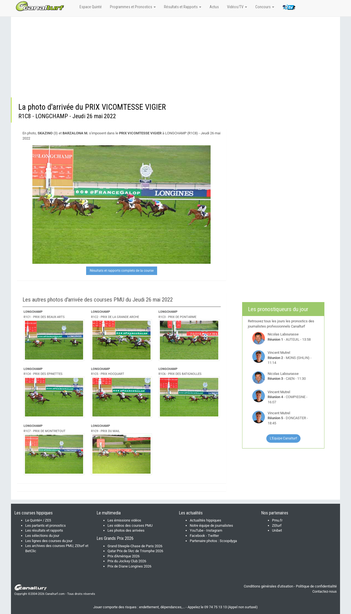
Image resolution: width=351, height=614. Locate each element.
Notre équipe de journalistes (211, 525)
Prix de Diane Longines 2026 (129, 566)
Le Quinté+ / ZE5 (38, 520)
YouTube (196, 530)
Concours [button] (264, 7)
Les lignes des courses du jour (48, 541)
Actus (214, 7)
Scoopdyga (228, 541)
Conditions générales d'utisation (268, 586)
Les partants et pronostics (45, 525)
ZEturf (277, 525)
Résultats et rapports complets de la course (122, 271)
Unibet (277, 530)
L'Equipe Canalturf (283, 438)
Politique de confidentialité (316, 586)
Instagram (214, 530)
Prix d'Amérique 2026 (123, 556)
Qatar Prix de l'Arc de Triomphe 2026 (135, 551)
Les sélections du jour (42, 536)
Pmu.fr (277, 520)
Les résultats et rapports (44, 530)
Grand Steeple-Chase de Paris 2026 (134, 546)
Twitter (213, 536)
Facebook (197, 536)
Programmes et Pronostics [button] (133, 7)
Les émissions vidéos (124, 520)
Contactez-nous (324, 591)
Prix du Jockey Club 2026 (126, 561)
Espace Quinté (91, 7)
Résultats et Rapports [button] (182, 7)
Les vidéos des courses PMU (129, 525)
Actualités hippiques (205, 520)
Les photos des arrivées (126, 530)
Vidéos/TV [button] (237, 7)
